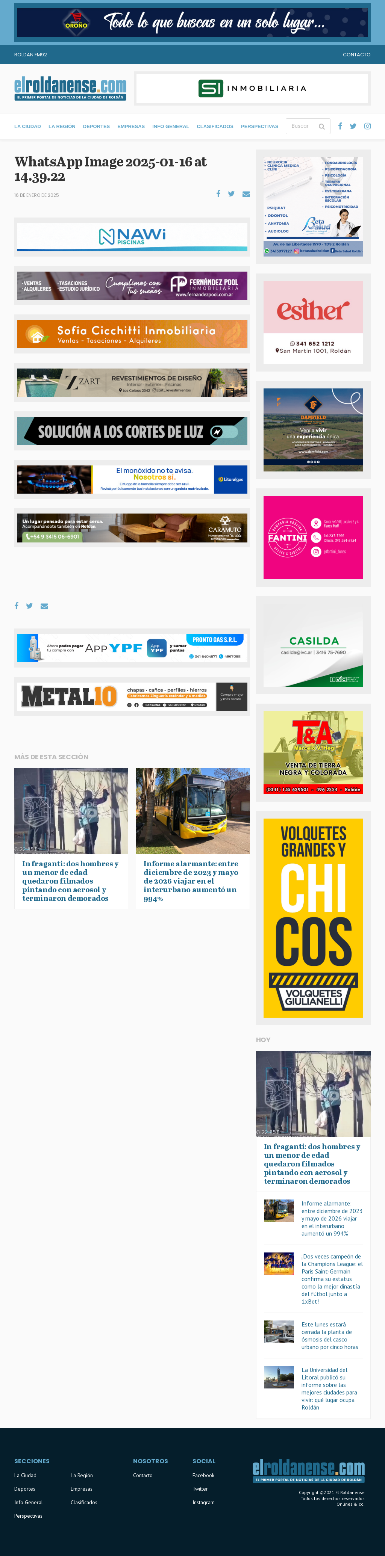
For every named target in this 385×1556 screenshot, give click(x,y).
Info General (170, 126)
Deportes (96, 126)
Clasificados (215, 126)
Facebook (203, 1475)
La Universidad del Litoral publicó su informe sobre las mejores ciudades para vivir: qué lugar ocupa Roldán (329, 1388)
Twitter (200, 1488)
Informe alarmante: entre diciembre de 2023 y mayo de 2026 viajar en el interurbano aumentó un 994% (332, 1218)
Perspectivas (259, 126)
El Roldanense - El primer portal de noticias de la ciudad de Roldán (70, 88)
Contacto (357, 54)
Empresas (131, 126)
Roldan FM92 (30, 54)
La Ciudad (27, 126)
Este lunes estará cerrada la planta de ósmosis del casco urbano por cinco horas (330, 1335)
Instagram (203, 1502)
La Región (62, 126)
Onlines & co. (350, 1504)
